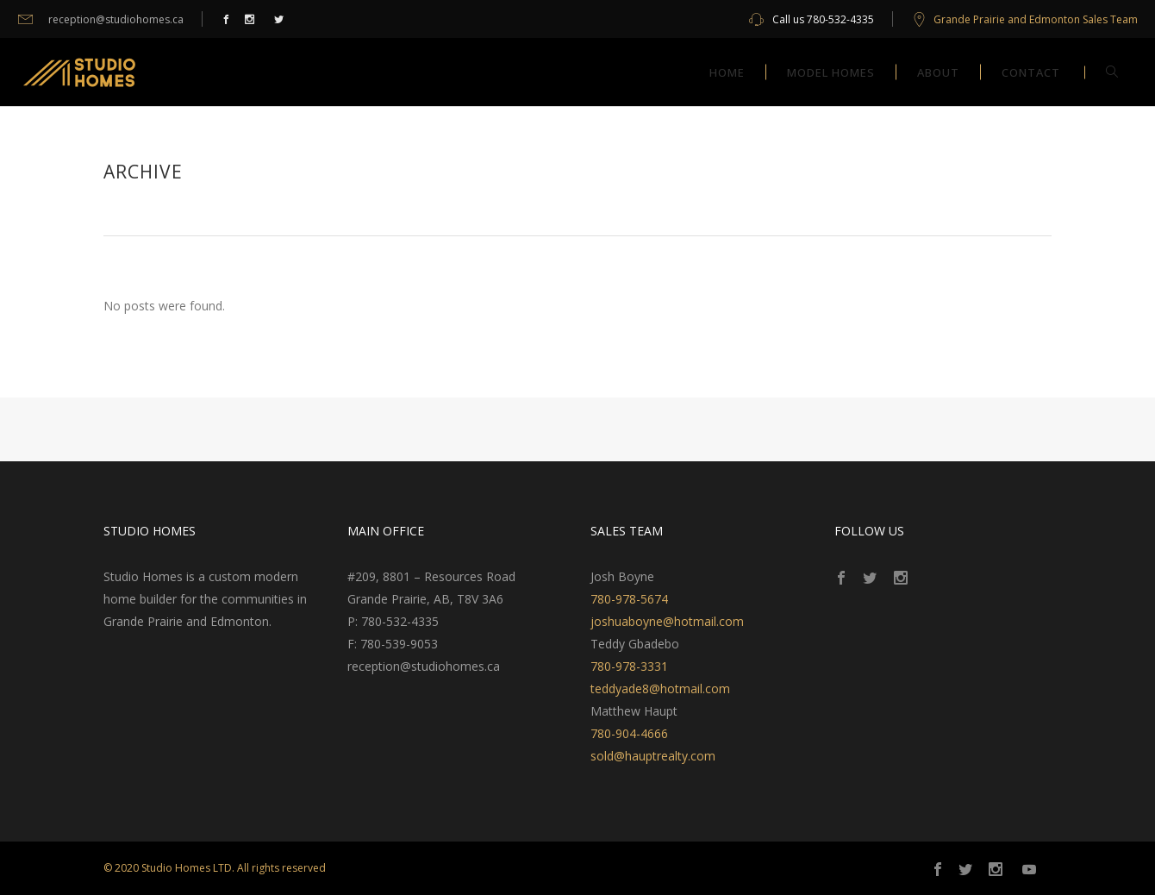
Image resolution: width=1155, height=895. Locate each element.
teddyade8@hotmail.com (660, 688)
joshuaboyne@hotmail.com (667, 621)
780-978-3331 (629, 666)
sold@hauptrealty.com (652, 756)
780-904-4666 (629, 733)
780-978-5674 (629, 599)
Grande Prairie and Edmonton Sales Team (1035, 19)
